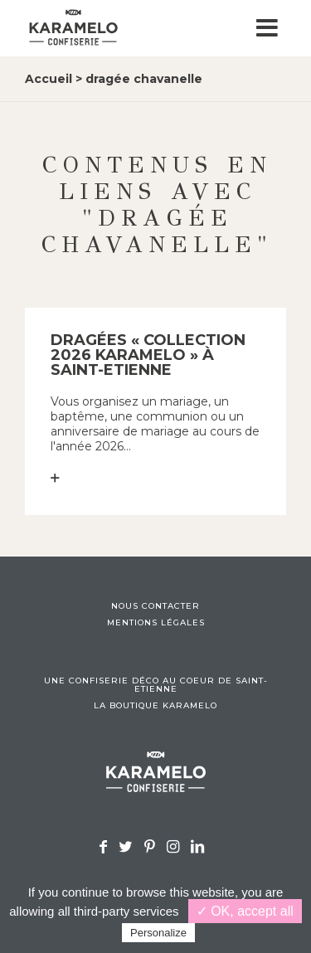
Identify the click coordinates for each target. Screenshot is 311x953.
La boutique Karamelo (155, 706)
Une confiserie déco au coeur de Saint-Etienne (156, 685)
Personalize (158, 932)
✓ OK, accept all (245, 911)
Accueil (48, 78)
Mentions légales (156, 623)
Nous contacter (155, 606)
